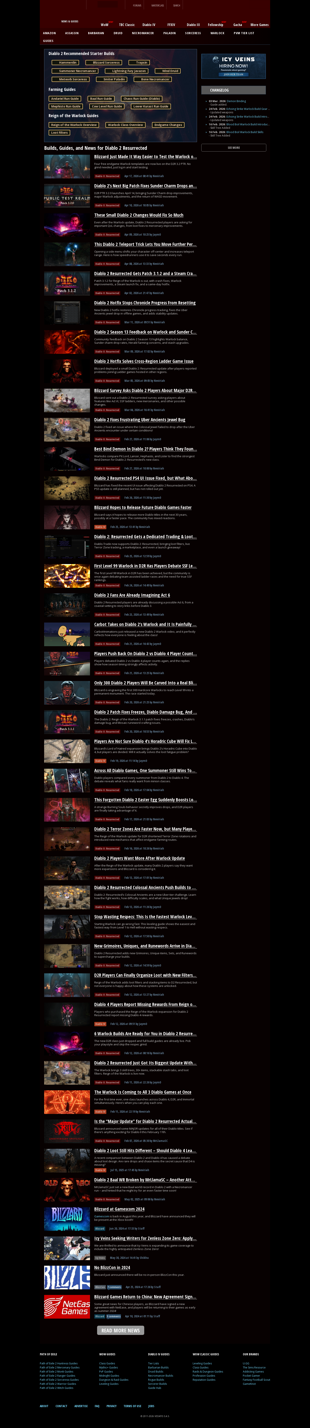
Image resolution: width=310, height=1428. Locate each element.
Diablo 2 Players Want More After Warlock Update (139, 858)
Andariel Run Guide (65, 99)
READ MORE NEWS (120, 1330)
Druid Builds (155, 1371)
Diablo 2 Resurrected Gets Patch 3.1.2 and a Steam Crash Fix (148, 273)
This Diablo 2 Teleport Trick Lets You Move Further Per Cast (148, 244)
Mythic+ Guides (108, 1367)
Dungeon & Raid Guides (113, 1380)
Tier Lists (153, 1363)
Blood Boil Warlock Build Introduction (249, 124)
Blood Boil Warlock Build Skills (244, 132)
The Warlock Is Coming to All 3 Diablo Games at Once (142, 1092)
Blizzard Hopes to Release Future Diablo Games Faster (143, 507)
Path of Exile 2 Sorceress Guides (59, 1380)
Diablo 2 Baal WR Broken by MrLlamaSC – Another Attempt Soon (152, 1180)
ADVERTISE (81, 1406)
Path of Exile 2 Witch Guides (56, 1388)
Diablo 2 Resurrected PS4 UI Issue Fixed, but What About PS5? (150, 478)
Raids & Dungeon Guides (208, 1371)
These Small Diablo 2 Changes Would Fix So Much (138, 215)
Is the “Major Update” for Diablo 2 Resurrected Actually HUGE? (151, 1121)
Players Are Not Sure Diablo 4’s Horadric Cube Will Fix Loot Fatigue (154, 741)
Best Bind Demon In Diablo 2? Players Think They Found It (147, 449)
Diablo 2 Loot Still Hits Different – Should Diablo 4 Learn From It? (153, 1150)
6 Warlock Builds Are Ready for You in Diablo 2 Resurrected (147, 1034)
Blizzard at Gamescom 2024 (119, 1209)
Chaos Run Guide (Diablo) (142, 99)
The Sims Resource (254, 1367)
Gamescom (102, 1216)
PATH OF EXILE (48, 1354)
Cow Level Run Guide (107, 106)
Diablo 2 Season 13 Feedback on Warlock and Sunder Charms (149, 332)
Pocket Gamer (251, 1375)
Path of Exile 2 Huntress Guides (59, 1363)
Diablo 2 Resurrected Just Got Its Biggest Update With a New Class (154, 1063)
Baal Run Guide (101, 99)
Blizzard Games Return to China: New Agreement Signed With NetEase (158, 1297)
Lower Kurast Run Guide (150, 106)
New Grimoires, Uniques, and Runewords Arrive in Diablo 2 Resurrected (158, 946)
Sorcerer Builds (157, 1384)
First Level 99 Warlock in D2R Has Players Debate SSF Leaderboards (153, 566)
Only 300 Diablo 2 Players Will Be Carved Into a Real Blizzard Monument (160, 683)
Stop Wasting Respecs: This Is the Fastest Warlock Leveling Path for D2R (159, 917)
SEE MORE (234, 148)
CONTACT (61, 1406)
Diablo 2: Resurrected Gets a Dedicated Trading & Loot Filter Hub (152, 537)
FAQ (97, 1406)
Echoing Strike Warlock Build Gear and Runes (253, 109)
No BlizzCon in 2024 (112, 1267)
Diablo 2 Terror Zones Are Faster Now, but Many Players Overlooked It (158, 829)
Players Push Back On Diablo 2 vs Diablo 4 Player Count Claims (150, 653)
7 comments (114, 1287)
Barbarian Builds (158, 1367)
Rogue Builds (156, 1380)
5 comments (114, 1316)
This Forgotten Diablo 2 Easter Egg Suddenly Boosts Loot (145, 800)
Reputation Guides (204, 1380)
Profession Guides (204, 1375)
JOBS (151, 1406)
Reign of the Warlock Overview (73, 125)
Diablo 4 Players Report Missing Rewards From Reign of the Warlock (155, 1004)
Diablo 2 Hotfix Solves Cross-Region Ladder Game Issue (144, 361)
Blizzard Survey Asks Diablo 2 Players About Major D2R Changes (151, 390)
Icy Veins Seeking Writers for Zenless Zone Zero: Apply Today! (150, 1238)
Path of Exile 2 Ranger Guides (57, 1375)
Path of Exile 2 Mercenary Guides (59, 1367)
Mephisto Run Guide (65, 106)
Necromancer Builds (160, 1375)
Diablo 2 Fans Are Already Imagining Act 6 (132, 595)
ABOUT (44, 1406)
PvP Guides (106, 1371)
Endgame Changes (168, 125)
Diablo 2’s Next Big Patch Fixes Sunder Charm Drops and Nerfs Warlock (158, 186)
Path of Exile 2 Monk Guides (56, 1371)
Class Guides (107, 1363)
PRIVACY (111, 1406)
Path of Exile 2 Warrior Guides (58, 1384)
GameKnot (249, 1384)
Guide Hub (154, 1388)
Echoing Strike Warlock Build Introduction (251, 116)
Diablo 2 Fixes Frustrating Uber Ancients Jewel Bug (139, 420)
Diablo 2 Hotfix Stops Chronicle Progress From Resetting (145, 303)
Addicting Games (253, 1371)
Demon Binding (236, 101)
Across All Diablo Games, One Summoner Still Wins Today (146, 770)
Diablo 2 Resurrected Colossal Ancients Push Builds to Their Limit (153, 887)
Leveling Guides (108, 1384)
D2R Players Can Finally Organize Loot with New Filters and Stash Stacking (161, 975)
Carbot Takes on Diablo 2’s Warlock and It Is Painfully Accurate (151, 624)
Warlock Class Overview (125, 125)
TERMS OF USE (132, 1406)
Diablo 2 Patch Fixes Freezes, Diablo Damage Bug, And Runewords (154, 712)
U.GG (246, 1363)
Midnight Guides (109, 1375)
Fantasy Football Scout (256, 1380)
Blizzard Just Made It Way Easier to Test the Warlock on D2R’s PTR (154, 156)
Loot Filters (59, 132)
